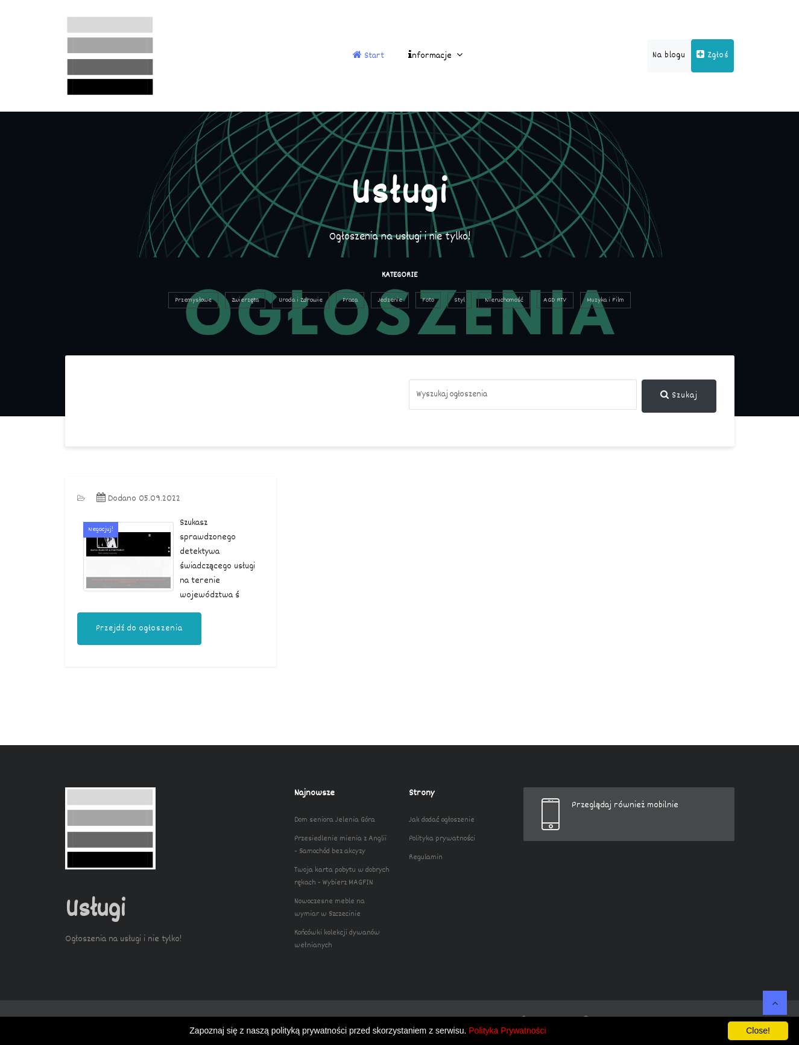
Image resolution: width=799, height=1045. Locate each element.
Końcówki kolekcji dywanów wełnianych (337, 939)
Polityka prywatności (442, 839)
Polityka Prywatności (507, 1030)
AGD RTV (555, 300)
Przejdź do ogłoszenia (139, 628)
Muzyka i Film (605, 300)
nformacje (435, 56)
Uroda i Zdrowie (301, 300)
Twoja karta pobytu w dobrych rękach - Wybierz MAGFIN (342, 876)
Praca (350, 300)
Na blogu (669, 55)
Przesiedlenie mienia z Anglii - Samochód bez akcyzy (340, 845)
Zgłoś (712, 55)
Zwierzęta (245, 300)
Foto (428, 300)
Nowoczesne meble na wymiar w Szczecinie (329, 907)
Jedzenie (389, 300)
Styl (459, 300)
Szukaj (679, 395)
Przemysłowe (193, 300)
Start (368, 56)
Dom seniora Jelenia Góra (334, 820)
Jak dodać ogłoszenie (442, 820)
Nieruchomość (504, 300)
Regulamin (426, 857)
